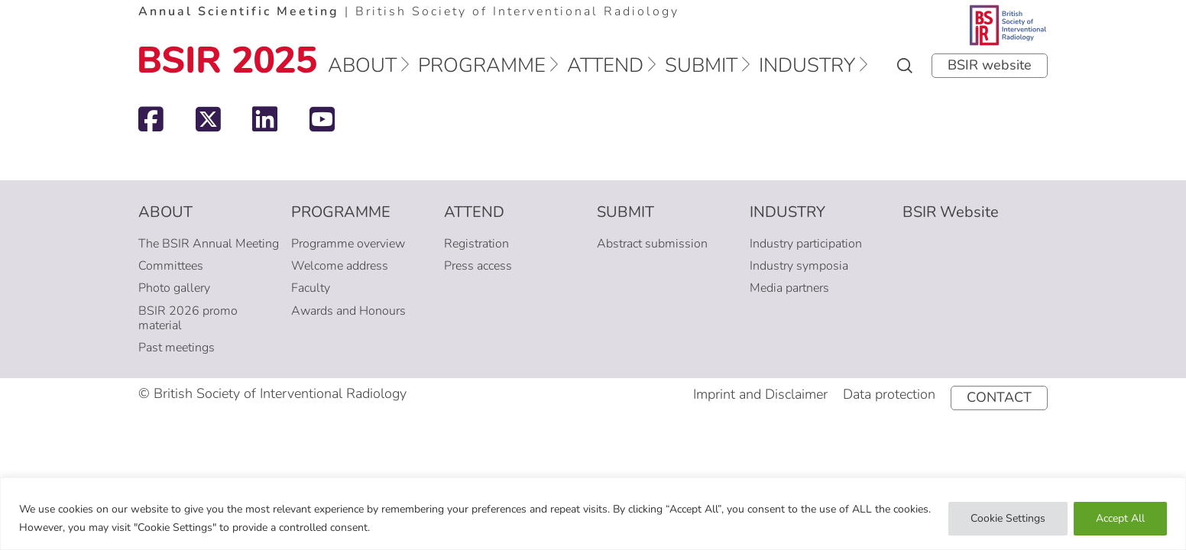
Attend (605, 65)
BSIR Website (950, 212)
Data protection (889, 394)
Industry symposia (799, 265)
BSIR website (990, 65)
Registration (476, 243)
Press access (478, 265)
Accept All (1120, 518)
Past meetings (176, 347)
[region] (593, 513)
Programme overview (348, 243)
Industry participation (806, 243)
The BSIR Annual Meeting (208, 243)
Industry (807, 65)
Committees (170, 265)
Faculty (310, 288)
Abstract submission (652, 243)
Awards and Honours (348, 310)
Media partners (789, 288)
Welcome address (339, 265)
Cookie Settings (1008, 518)
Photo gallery (174, 288)
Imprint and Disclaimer (760, 394)
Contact (999, 397)
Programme (482, 65)
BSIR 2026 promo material (188, 318)
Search (904, 65)
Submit (701, 65)
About (362, 65)
